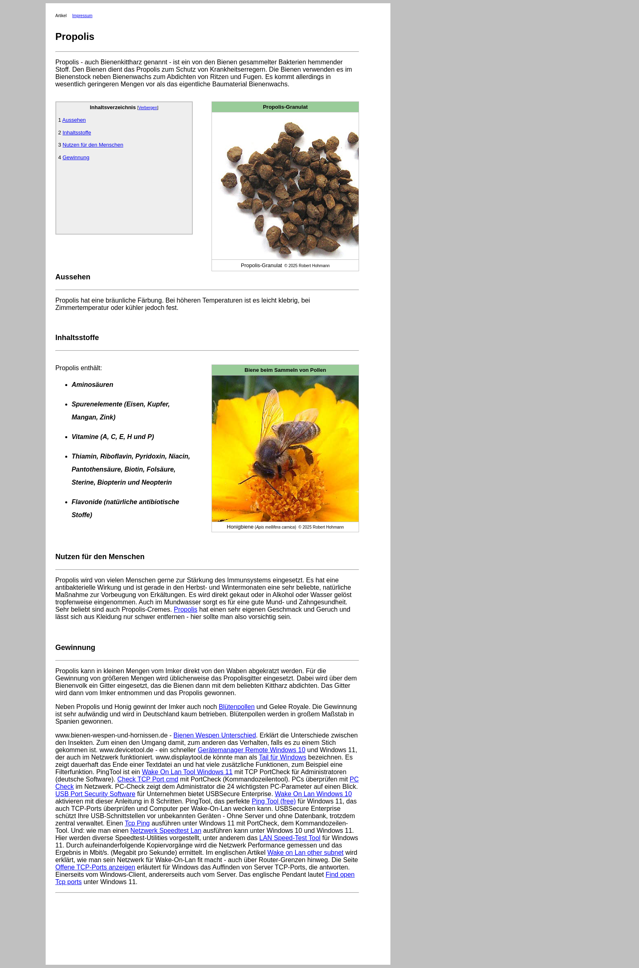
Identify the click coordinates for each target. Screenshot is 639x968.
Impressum (82, 15)
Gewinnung (76, 157)
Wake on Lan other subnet (305, 852)
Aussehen (74, 120)
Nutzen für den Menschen (93, 145)
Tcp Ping (137, 823)
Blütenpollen (237, 706)
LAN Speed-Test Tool (289, 837)
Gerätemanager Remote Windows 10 (251, 749)
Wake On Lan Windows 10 (313, 793)
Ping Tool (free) (274, 801)
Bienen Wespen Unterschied (215, 735)
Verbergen (148, 107)
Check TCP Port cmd (147, 779)
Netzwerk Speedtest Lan (165, 830)
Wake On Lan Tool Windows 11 (187, 771)
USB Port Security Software (95, 793)
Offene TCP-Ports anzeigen (95, 867)
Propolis (185, 609)
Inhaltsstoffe (77, 133)
